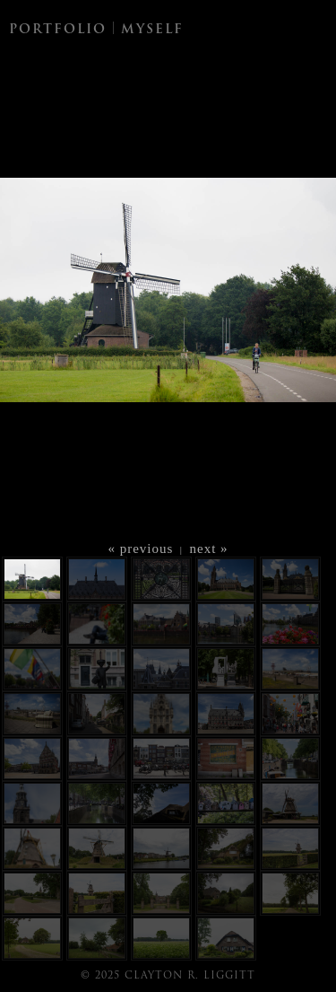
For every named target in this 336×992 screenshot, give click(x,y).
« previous (140, 548)
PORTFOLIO (58, 30)
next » (209, 548)
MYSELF (152, 30)
